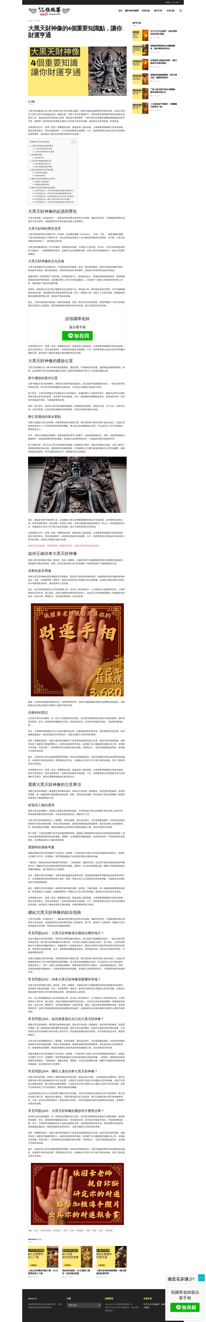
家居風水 (57, 1230)
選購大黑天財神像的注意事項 (43, 178)
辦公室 (90, 370)
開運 (94, 1230)
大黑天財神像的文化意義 (44, 152)
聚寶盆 (109, 406)
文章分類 (170, 10)
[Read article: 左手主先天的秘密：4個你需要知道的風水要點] (140, 35)
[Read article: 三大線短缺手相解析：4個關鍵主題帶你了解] (140, 108)
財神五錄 (146, 10)
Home (30, 21)
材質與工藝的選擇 (42, 181)
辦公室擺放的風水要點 (43, 167)
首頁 (120, 10)
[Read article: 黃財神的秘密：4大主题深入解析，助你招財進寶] (77, 1257)
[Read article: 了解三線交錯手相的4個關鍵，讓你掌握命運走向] (140, 93)
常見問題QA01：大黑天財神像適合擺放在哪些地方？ (55, 190)
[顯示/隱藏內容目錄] (72, 142)
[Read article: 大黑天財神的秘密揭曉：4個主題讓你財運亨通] (111, 1257)
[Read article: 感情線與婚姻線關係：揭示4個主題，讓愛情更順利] (140, 79)
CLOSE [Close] (201, 1288)
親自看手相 (39, 158)
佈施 (74, 289)
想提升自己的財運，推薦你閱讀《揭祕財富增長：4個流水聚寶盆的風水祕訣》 (64, 545)
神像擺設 (80, 1230)
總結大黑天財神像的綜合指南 (43, 187)
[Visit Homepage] (51, 10)
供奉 (36, 1230)
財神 (64, 130)
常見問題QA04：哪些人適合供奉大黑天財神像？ (53, 199)
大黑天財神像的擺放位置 (41, 161)
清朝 (87, 448)
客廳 (66, 393)
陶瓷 (85, 814)
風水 (45, 367)
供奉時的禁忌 (40, 175)
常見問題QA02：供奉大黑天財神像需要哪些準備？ (54, 193)
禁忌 (60, 718)
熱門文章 (158, 10)
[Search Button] (181, 10)
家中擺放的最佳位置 (43, 164)
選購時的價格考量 (42, 184)
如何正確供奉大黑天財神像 (42, 170)
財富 (87, 247)
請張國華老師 (36, 155)
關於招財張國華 (132, 10)
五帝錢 (100, 292)
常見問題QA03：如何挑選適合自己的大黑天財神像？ (55, 196)
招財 (65, 1230)
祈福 (72, 1230)
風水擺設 (109, 1230)
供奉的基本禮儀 (41, 173)
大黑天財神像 (46, 1230)
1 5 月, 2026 (155, 37)
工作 (43, 425)
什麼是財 (37, 21)
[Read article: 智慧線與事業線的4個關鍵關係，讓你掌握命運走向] (140, 50)
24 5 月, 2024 (33, 1277)
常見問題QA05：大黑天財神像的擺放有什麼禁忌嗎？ (55, 202)
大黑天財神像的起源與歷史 (42, 146)
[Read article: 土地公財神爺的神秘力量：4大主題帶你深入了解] (43, 1257)
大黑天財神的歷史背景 (43, 149)
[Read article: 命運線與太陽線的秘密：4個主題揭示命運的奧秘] (140, 64)
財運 (88, 1230)
